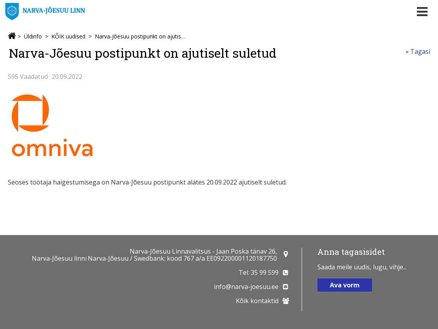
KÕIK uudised (68, 36)
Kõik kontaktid (257, 300)
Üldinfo (33, 36)
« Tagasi (417, 51)
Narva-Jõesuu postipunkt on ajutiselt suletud (140, 36)
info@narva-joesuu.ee (246, 286)
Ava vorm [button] (345, 285)
